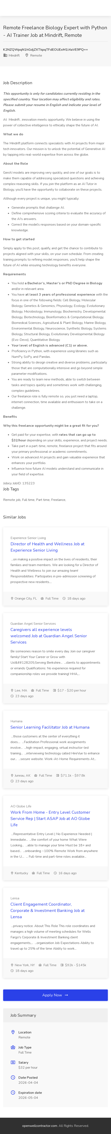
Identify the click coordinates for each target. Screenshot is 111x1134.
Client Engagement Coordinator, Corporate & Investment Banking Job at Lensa (47, 910)
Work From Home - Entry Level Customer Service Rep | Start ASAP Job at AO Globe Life (50, 818)
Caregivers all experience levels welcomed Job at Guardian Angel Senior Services (48, 636)
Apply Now (55, 995)
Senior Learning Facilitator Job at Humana (49, 727)
